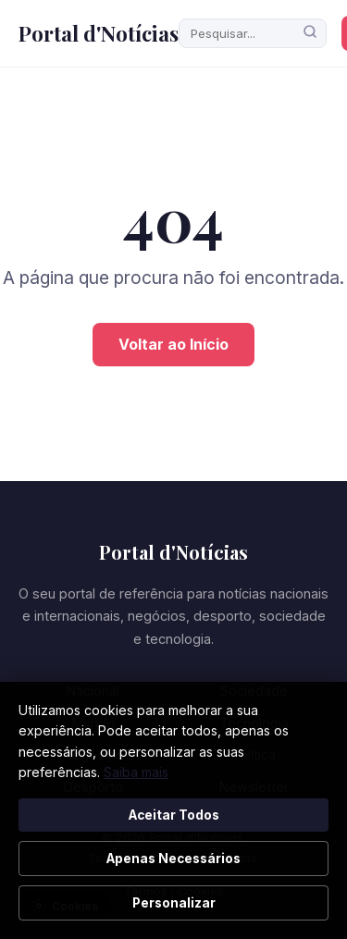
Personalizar (174, 903)
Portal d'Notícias (99, 33)
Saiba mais (136, 772)
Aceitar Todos (174, 815)
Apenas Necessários (173, 858)
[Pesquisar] (310, 33)
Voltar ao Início (173, 344)
